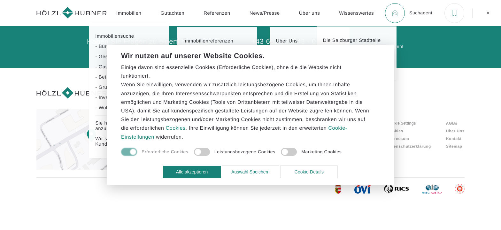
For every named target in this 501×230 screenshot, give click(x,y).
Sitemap (454, 146)
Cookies (395, 131)
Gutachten (173, 13)
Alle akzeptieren (192, 171)
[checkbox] (154, 152)
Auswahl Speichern (250, 171)
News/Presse (265, 13)
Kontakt (454, 138)
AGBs (452, 123)
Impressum (398, 138)
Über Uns (455, 131)
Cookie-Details (309, 171)
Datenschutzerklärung (409, 146)
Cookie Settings (401, 123)
